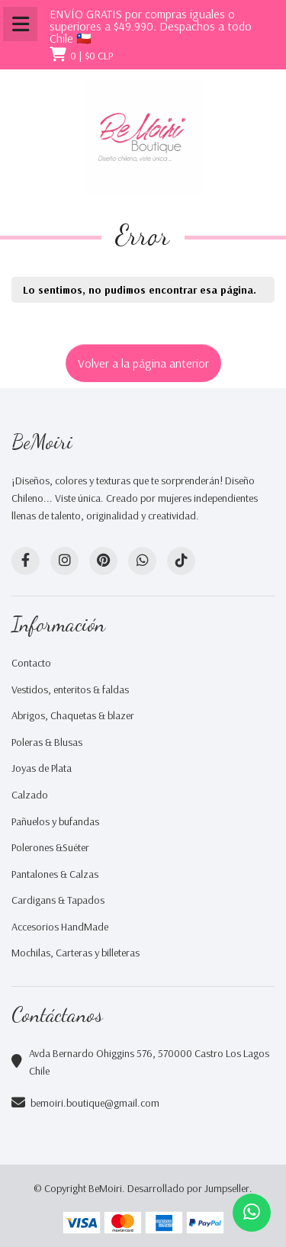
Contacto (31, 663)
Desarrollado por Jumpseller (188, 1188)
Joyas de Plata (41, 768)
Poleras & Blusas (46, 742)
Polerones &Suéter (50, 847)
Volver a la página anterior (143, 363)
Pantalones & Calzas (54, 874)
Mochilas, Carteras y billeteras (75, 952)
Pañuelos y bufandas (55, 821)
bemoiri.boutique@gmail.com (95, 1103)
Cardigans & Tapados (57, 900)
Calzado (29, 795)
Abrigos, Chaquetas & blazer (72, 715)
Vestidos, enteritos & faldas (70, 689)
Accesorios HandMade (59, 927)
